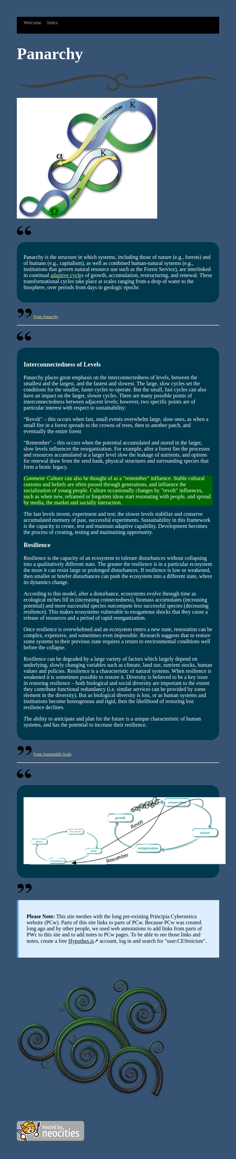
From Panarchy (45, 316)
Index (52, 22)
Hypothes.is (81, 941)
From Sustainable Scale (52, 754)
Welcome (32, 22)
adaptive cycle (65, 275)
